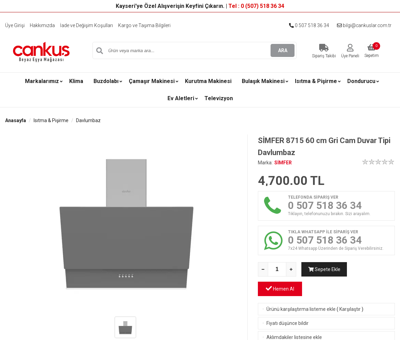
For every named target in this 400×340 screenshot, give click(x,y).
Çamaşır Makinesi (152, 81)
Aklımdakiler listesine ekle (294, 317)
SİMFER (283, 162)
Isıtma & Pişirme (316, 81)
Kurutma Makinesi (208, 81)
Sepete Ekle (324, 269)
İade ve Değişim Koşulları (86, 25)
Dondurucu (361, 81)
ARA (282, 50)
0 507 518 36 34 (308, 25)
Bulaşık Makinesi (263, 81)
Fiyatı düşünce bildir (287, 303)
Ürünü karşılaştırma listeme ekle (301, 289)
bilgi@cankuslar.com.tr (363, 25)
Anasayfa (15, 120)
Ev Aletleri (180, 98)
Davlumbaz (88, 120)
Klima (76, 81)
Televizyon (218, 98)
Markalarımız (42, 81)
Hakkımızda (42, 25)
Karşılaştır (350, 289)
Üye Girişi (15, 25)
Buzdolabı (105, 81)
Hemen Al (373, 269)
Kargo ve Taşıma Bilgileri (144, 25)
